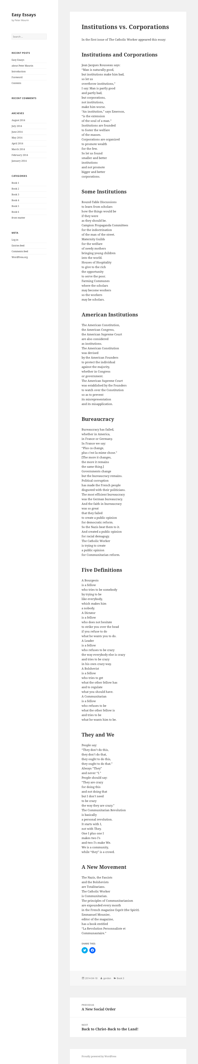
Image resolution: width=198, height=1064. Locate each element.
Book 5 (15, 206)
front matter (18, 217)
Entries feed (18, 245)
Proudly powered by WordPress (99, 1056)
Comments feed (20, 251)
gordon (107, 978)
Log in (15, 239)
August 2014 (18, 120)
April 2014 (17, 143)
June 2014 (17, 131)
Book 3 (15, 194)
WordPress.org (20, 257)
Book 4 (15, 200)
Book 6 (15, 212)
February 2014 (20, 155)
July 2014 (17, 126)
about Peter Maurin (22, 65)
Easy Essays (24, 14)
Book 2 (15, 188)
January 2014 (19, 160)
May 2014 (17, 137)
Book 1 (15, 183)
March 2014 (18, 149)
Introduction (19, 71)
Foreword (17, 77)
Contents (16, 83)
